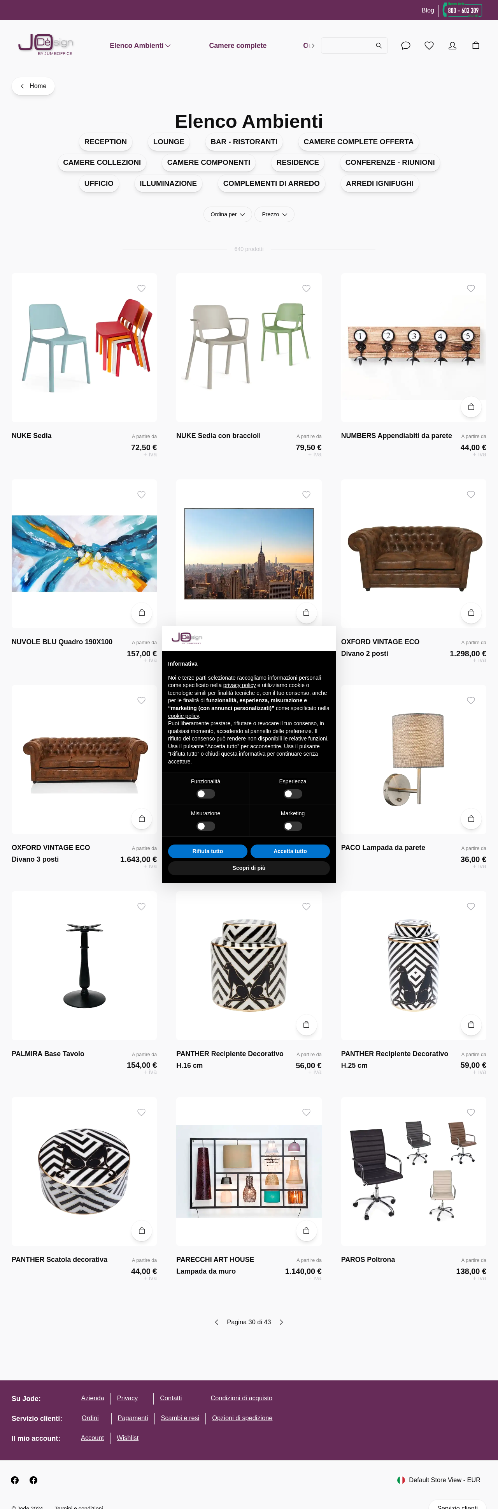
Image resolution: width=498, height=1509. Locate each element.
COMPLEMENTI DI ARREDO (271, 183)
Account (92, 1437)
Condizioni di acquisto (241, 1397)
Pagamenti (133, 1417)
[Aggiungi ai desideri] (141, 288)
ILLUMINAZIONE (168, 183)
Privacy (127, 1397)
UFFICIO (99, 183)
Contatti (171, 1397)
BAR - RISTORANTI (243, 142)
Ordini (90, 1417)
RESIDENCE (298, 162)
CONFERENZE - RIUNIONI (390, 162)
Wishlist (128, 1437)
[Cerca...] (354, 45)
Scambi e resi (180, 1417)
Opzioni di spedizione (242, 1417)
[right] (313, 45)
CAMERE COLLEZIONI (102, 162)
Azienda (92, 1397)
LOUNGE (168, 142)
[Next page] (281, 1322)
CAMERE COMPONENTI (208, 162)
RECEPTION (105, 142)
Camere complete (237, 45)
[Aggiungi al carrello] (471, 406)
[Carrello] (475, 45)
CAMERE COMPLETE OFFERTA (358, 142)
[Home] (33, 86)
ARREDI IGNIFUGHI (380, 183)
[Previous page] (216, 1322)
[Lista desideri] (429, 45)
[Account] (405, 45)
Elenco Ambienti (141, 45)
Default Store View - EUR (438, 1480)
